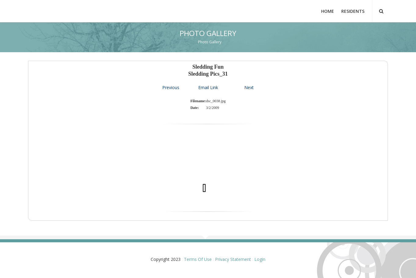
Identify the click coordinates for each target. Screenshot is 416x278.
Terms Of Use (198, 259)
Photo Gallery (209, 42)
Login (259, 259)
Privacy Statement (233, 259)
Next (249, 87)
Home (327, 11)
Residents (352, 11)
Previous (170, 87)
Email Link (208, 87)
